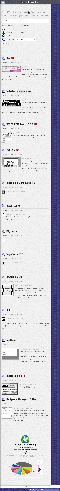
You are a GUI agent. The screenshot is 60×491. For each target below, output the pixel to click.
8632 (12, 407)
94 (17, 284)
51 (17, 212)
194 (18, 63)
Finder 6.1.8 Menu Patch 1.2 (19, 185)
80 (17, 154)
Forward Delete (12, 279)
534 (12, 317)
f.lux (8, 58)
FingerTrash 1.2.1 (13, 256)
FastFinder (9, 343)
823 (12, 284)
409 (12, 212)
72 (17, 238)
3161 (12, 96)
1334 (12, 129)
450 (12, 238)
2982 (12, 347)
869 (18, 407)
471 (12, 190)
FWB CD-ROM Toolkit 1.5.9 (20, 124)
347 (18, 96)
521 (12, 261)
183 (18, 129)
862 (12, 383)
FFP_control (10, 233)
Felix (6, 312)
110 (17, 383)
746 (12, 154)
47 (17, 190)
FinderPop (16, 91)
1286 (12, 63)
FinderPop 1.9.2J (15, 378)
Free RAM (11, 150)
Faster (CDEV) (11, 208)
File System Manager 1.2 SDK (20, 402)
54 (17, 317)
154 (18, 347)
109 (17, 261)
